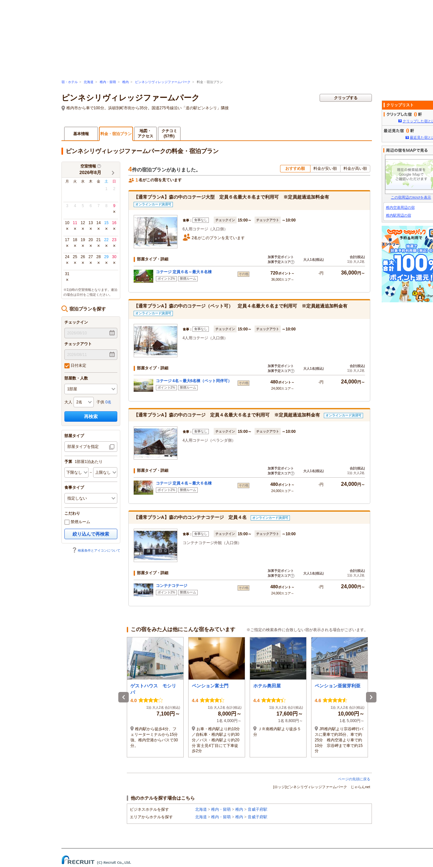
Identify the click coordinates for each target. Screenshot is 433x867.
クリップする (346, 98)
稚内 (125, 82)
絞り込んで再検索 (91, 534)
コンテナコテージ (171, 585)
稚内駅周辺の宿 (398, 215)
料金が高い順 (355, 168)
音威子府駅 (257, 809)
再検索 (91, 416)
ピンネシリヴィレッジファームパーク (163, 82)
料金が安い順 (325, 168)
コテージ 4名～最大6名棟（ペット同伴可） (194, 381)
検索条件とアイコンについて (96, 550)
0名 (109, 402)
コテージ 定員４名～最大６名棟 (184, 483)
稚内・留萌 (108, 82)
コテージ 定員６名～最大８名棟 (184, 272)
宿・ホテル (69, 82)
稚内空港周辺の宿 (400, 207)
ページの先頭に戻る (354, 779)
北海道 (88, 82)
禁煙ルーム (77, 522)
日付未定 (75, 365)
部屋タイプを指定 (83, 446)
